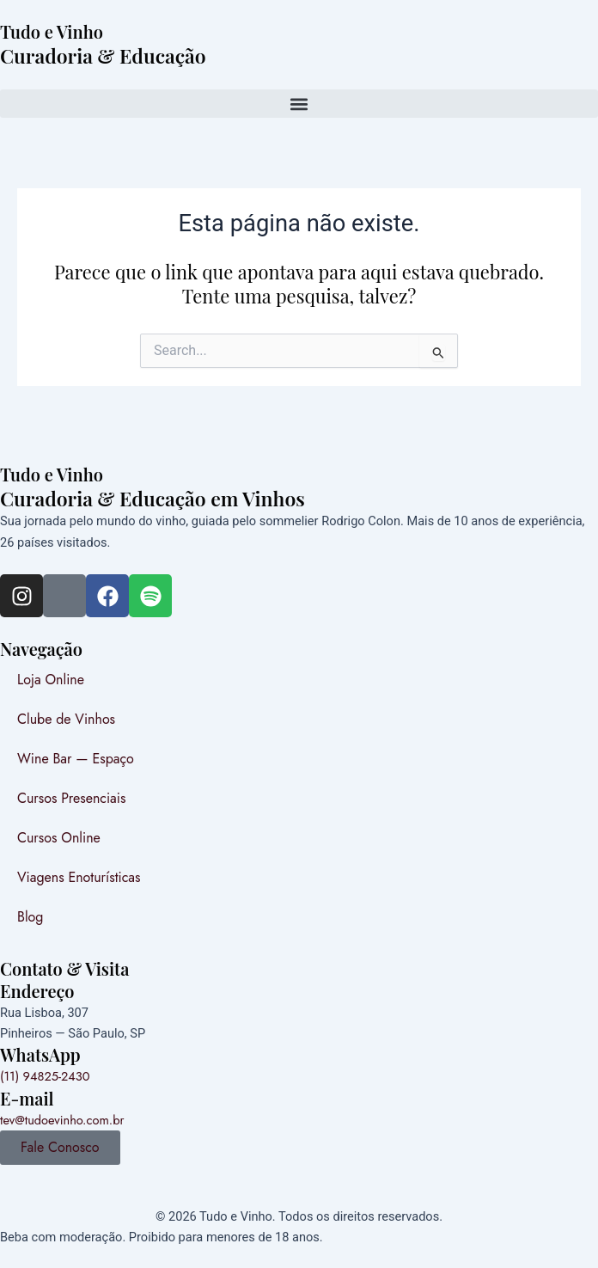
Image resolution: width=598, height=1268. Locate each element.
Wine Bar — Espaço (75, 759)
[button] (299, 103)
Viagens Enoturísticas (79, 877)
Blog (30, 917)
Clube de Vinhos (66, 719)
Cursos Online (59, 838)
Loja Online (50, 679)
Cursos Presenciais (71, 798)
